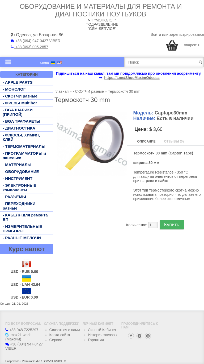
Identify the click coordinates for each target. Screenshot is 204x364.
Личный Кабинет (102, 330)
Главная (61, 91)
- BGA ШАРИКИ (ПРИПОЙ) (18, 112)
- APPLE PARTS (18, 82)
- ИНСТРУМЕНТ (17, 178)
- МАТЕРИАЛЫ (17, 164)
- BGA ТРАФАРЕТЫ (21, 121)
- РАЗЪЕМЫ (14, 196)
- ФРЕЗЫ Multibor (20, 103)
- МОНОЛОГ (14, 89)
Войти (156, 34)
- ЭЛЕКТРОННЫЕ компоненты (19, 187)
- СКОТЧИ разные (20, 96)
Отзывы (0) (174, 141)
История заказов (102, 335)
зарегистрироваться (186, 34)
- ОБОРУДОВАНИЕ (21, 171)
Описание (146, 141)
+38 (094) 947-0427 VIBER (35, 41)
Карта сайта (59, 335)
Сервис (55, 340)
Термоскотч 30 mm (124, 91)
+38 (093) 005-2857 (29, 47)
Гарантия (96, 340)
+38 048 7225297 (21, 330)
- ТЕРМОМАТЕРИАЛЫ (24, 146)
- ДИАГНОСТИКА (19, 128)
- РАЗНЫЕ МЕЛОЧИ (22, 238)
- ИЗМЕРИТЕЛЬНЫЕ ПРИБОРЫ (22, 228)
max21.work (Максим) (18, 337)
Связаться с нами (64, 330)
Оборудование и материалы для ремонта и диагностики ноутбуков (101, 10)
